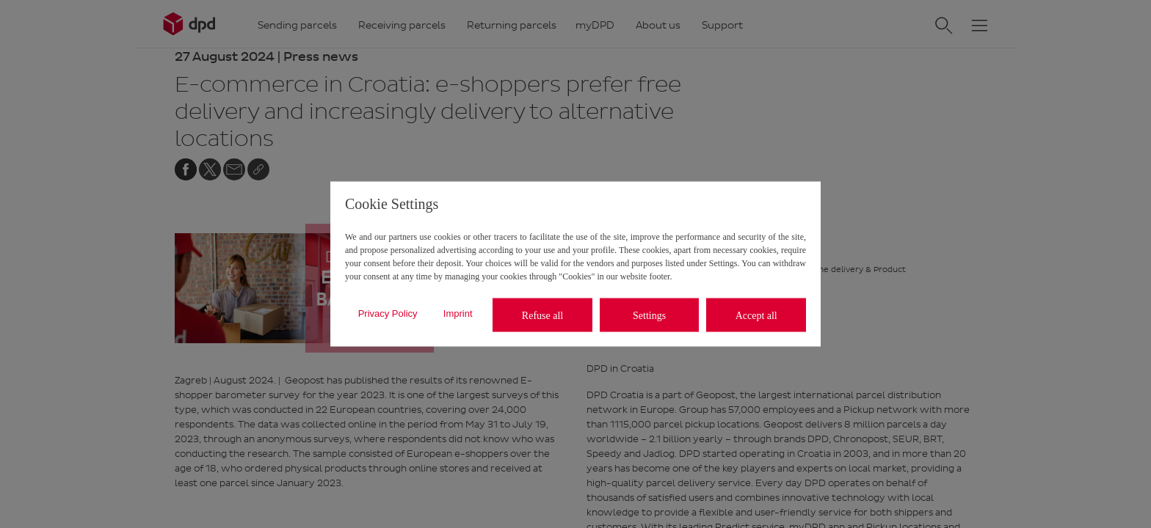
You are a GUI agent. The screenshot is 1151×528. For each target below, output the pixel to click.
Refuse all (542, 314)
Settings (649, 314)
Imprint (458, 312)
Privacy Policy (388, 312)
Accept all (756, 314)
